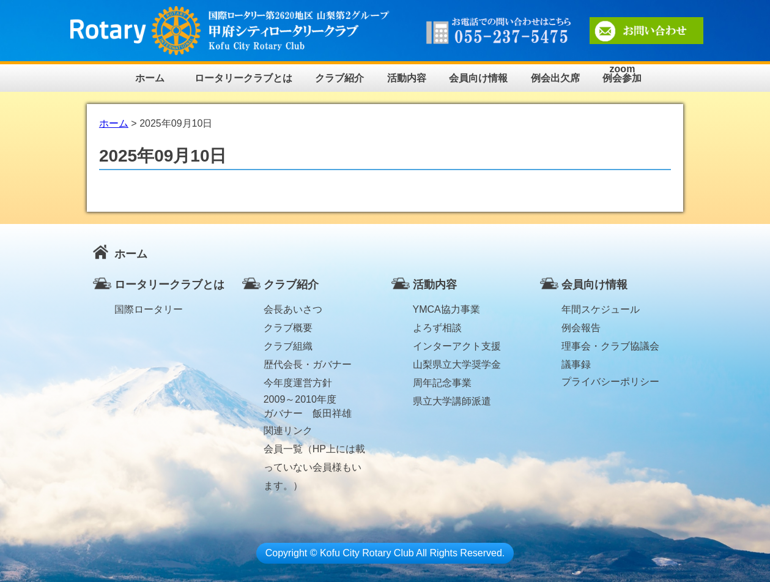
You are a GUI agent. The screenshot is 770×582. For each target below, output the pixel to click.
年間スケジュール (600, 309)
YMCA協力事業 (446, 309)
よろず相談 (437, 328)
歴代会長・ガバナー (308, 364)
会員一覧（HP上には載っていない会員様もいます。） (314, 451)
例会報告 (581, 328)
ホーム (150, 78)
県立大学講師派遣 (452, 401)
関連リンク (288, 430)
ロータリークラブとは (243, 78)
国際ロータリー (148, 309)
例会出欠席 (555, 78)
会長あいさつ (293, 309)
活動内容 (406, 78)
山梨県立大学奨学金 (457, 364)
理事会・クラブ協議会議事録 (610, 348)
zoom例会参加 (622, 73)
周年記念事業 (442, 383)
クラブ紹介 (339, 78)
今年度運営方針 (298, 383)
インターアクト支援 (457, 346)
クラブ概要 (288, 328)
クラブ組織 (288, 346)
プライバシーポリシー (610, 381)
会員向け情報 (478, 78)
